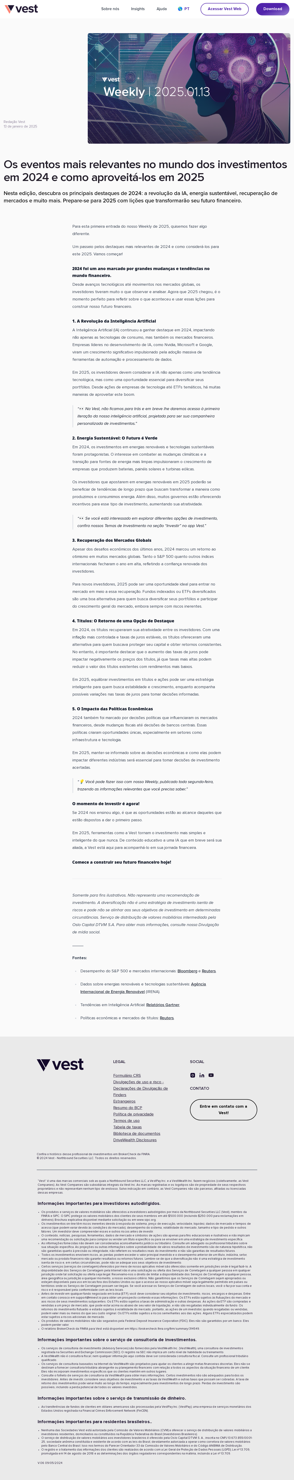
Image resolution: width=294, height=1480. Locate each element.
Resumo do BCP (127, 1108)
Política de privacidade (133, 1114)
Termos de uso (126, 1121)
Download (272, 9)
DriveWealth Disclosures (135, 1140)
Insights (138, 8)
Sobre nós (110, 8)
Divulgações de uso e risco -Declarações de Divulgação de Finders (140, 1088)
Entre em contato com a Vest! (223, 1109)
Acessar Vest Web (224, 9)
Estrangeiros (124, 1101)
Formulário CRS (127, 1076)
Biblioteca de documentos (136, 1134)
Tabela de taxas (127, 1127)
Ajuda (162, 8)
